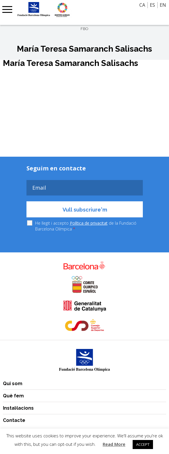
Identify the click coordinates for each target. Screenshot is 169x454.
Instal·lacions (18, 408)
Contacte (14, 420)
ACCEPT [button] (143, 444)
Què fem (13, 396)
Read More (114, 444)
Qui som (12, 383)
